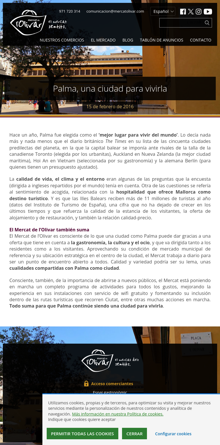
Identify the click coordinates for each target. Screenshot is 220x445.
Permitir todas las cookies (82, 433)
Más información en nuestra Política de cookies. (117, 414)
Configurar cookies (173, 433)
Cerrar (134, 433)
